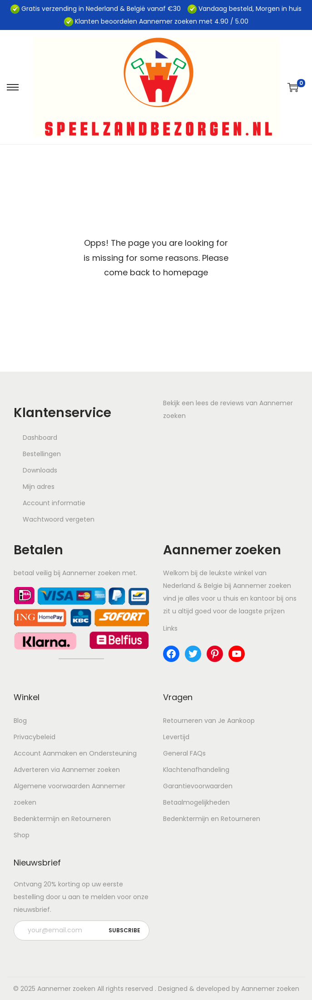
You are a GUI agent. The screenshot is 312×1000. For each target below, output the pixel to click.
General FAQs (184, 753)
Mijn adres (38, 486)
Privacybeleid (34, 736)
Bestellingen (42, 453)
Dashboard (40, 437)
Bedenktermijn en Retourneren (62, 818)
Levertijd (176, 736)
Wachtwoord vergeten (58, 519)
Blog (20, 720)
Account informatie (54, 502)
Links (170, 628)
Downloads (40, 470)
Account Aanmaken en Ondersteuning (75, 753)
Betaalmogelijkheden (196, 802)
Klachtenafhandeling (196, 769)
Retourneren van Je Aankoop (209, 720)
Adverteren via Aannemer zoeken (67, 769)
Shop (22, 835)
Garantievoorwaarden (198, 786)
